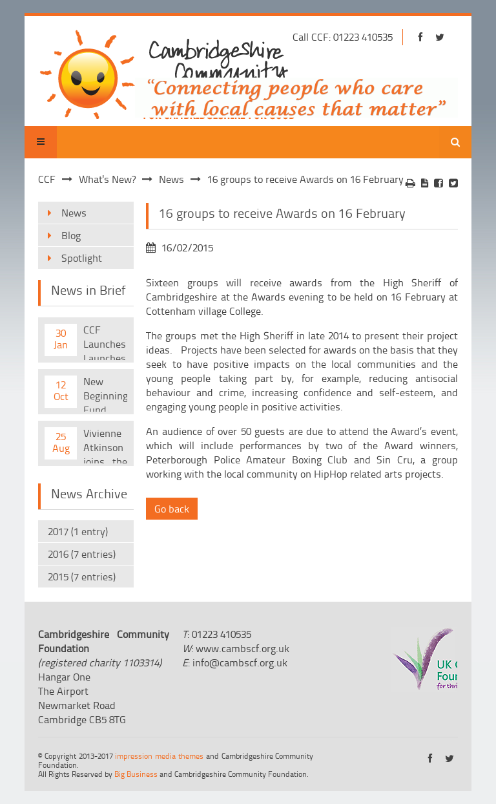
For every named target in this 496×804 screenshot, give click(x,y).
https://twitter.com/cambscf (440, 37)
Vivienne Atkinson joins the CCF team (105, 444)
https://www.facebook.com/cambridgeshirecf (421, 37)
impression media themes (159, 755)
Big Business (136, 773)
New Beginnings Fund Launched (105, 393)
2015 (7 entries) (82, 576)
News (171, 179)
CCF (47, 179)
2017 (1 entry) (78, 531)
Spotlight (81, 258)
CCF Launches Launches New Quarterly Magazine (105, 341)
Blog (71, 235)
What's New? (107, 179)
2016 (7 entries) (82, 554)
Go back (171, 509)
